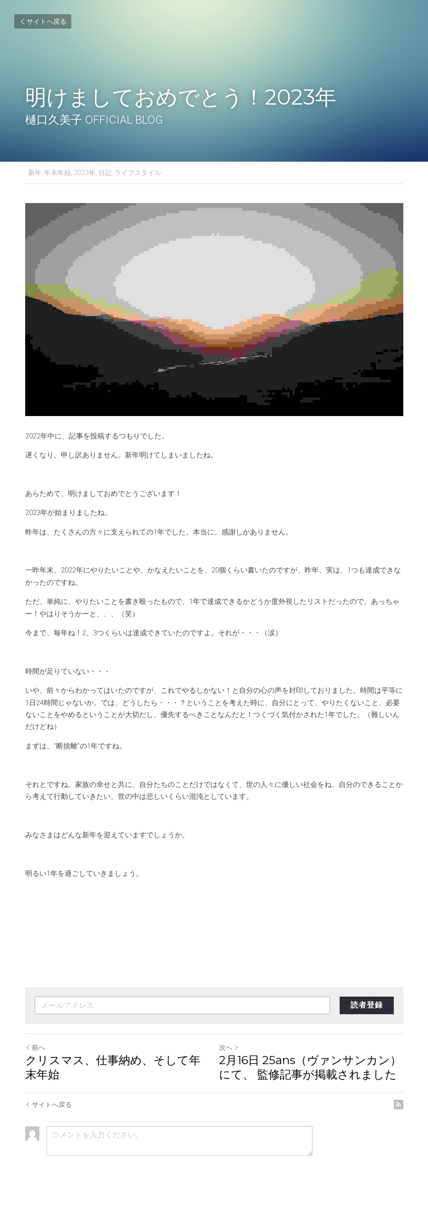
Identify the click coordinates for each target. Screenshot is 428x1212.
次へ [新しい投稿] (229, 1047)
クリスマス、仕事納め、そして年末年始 (112, 1067)
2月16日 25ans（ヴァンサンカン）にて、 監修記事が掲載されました (310, 1067)
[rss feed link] (398, 1104)
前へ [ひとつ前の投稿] (35, 1047)
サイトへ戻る (43, 21)
